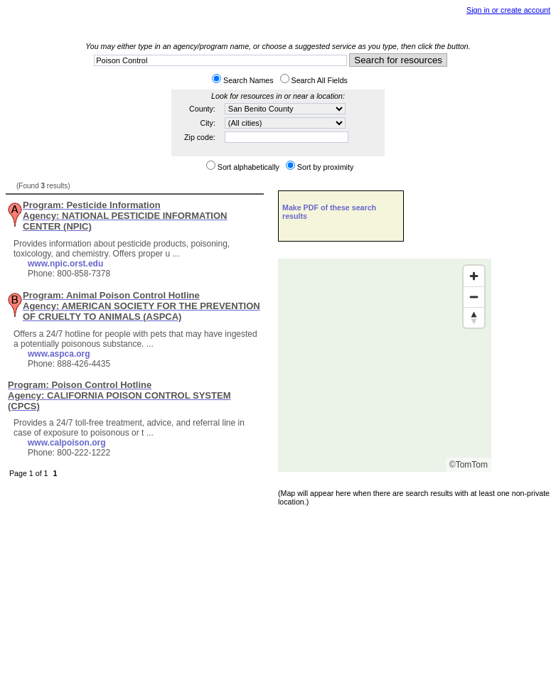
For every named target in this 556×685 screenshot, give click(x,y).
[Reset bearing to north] (474, 317)
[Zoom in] (474, 276)
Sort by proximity (325, 167)
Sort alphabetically (248, 167)
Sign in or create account (508, 10)
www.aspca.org (59, 354)
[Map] (384, 365)
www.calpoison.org (67, 443)
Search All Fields (320, 80)
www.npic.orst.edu (65, 264)
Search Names (248, 80)
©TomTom (468, 465)
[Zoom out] (474, 296)
